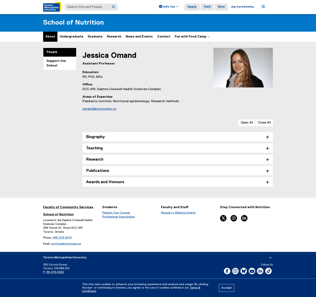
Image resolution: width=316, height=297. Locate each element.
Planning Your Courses (116, 212)
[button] (168, 7)
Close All (264, 122)
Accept (226, 288)
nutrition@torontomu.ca (66, 243)
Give (221, 6)
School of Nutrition (73, 22)
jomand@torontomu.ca (99, 109)
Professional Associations (118, 216)
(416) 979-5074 (62, 237)
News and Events (139, 36)
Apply (192, 6)
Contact (163, 36)
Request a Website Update (178, 212)
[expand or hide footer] (270, 257)
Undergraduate (71, 36)
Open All (247, 122)
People (52, 52)
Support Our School (56, 63)
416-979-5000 (55, 272)
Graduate (95, 36)
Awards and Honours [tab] (105, 182)
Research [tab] (94, 159)
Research (114, 36)
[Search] (113, 7)
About (50, 36)
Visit (207, 6)
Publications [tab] (97, 171)
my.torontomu (242, 6)
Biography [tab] (95, 137)
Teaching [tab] (94, 148)
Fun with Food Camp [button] (192, 36)
